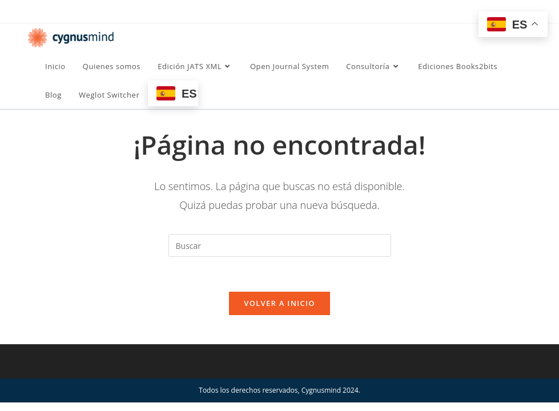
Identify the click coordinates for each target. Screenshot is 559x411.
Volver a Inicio (279, 303)
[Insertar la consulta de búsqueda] (279, 245)
